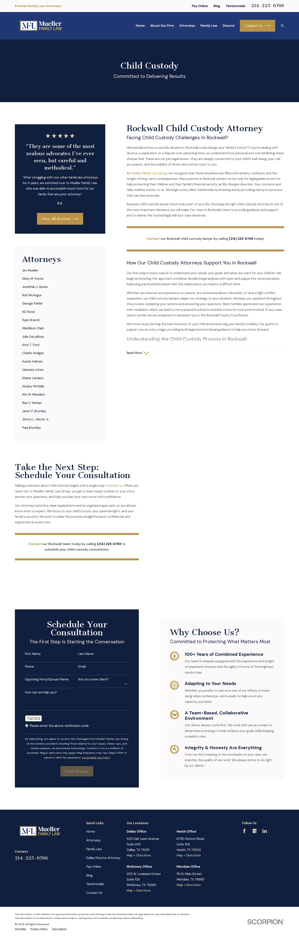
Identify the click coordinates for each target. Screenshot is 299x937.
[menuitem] (60, 270)
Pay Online (200, 6)
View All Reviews (60, 218)
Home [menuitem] (140, 25)
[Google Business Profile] (254, 804)
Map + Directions (139, 828)
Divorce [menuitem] (229, 25)
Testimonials (235, 6)
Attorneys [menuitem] (187, 25)
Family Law (94, 822)
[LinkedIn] (264, 804)
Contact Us (257, 25)
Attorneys (93, 813)
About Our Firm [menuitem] (162, 25)
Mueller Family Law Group (149, 173)
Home (90, 805)
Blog (217, 6)
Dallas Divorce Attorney (103, 831)
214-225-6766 (267, 5)
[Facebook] (244, 804)
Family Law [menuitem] (208, 25)
